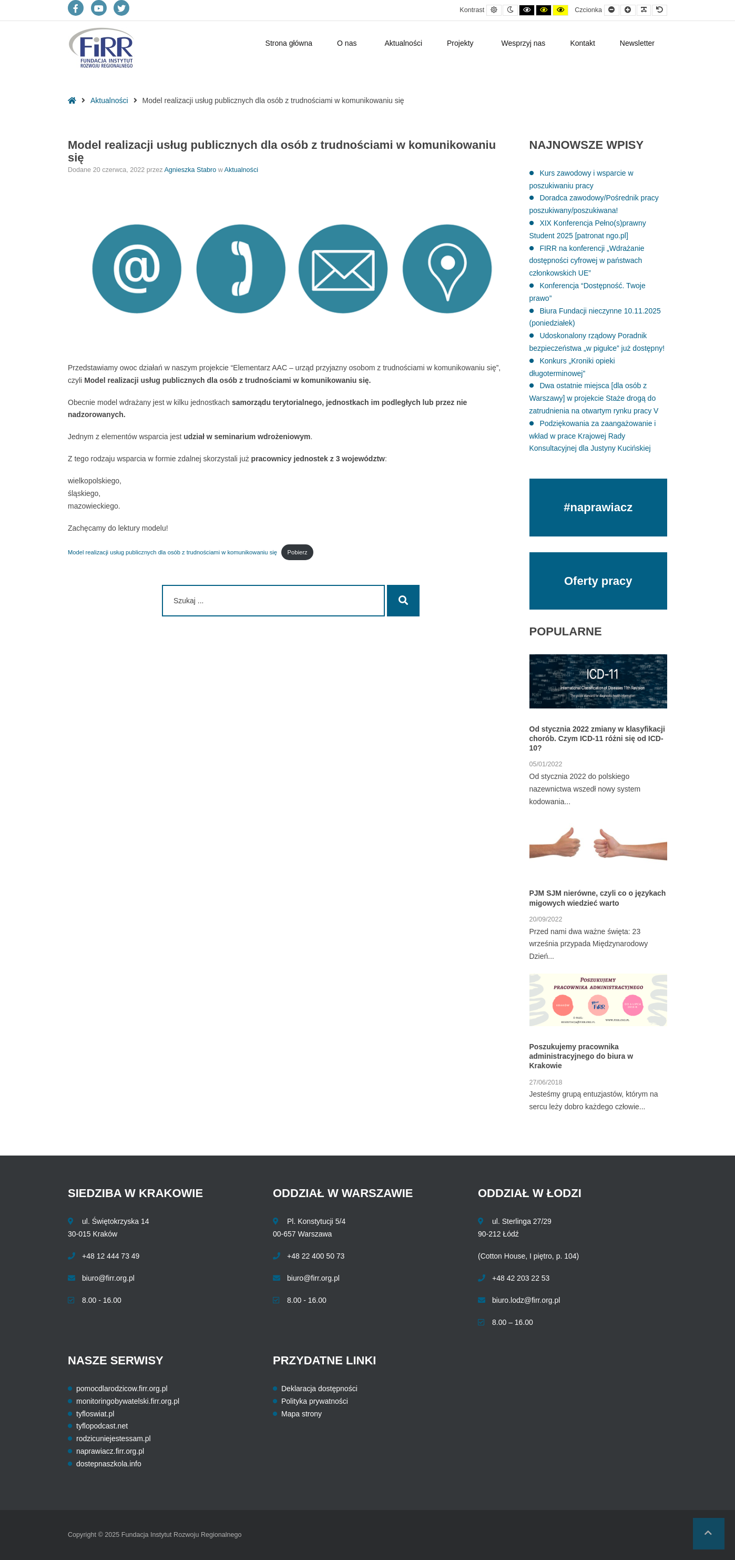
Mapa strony (301, 1414)
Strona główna (289, 43)
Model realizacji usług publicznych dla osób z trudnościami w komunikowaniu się (172, 552)
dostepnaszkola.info (108, 1464)
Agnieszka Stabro (191, 170)
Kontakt (582, 43)
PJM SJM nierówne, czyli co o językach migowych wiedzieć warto (597, 898)
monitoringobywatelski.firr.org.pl (127, 1401)
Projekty (460, 43)
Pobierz (298, 552)
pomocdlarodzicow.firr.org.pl (122, 1388)
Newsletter (637, 43)
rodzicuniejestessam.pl (113, 1438)
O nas (346, 43)
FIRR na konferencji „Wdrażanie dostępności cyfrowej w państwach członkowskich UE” (587, 261)
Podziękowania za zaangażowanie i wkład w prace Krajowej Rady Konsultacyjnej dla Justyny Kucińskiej (592, 436)
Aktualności (403, 43)
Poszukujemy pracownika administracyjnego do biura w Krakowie (581, 1056)
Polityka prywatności (314, 1401)
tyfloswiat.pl (95, 1414)
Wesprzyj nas (524, 43)
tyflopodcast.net (102, 1426)
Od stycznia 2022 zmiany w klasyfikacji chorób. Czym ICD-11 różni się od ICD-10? (597, 738)
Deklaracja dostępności (319, 1388)
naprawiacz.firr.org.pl (110, 1451)
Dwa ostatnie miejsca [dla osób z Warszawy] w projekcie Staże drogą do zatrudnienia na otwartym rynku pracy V (594, 398)
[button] (708, 1533)
